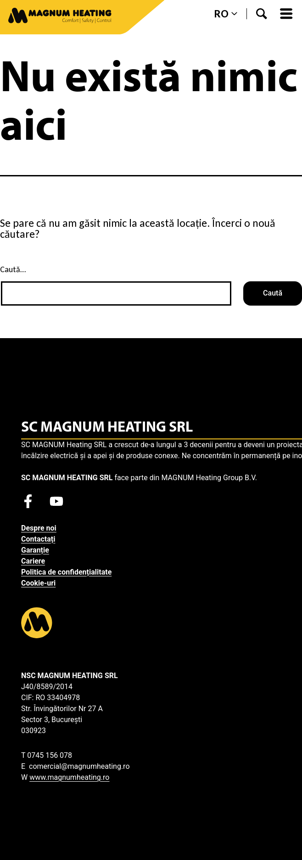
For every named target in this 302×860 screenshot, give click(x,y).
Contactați (38, 539)
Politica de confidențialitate (66, 572)
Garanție (35, 550)
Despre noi (38, 528)
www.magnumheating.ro (69, 777)
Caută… (13, 269)
